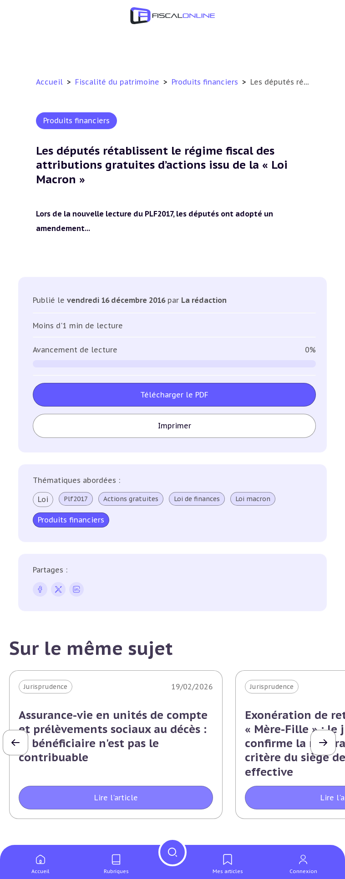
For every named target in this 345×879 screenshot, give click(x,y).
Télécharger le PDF (174, 394)
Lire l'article (116, 797)
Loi (43, 499)
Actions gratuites (130, 499)
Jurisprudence (45, 687)
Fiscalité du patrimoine (118, 81)
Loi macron (252, 499)
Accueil (49, 81)
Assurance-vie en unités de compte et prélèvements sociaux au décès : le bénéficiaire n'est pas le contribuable (113, 736)
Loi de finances (197, 499)
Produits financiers (206, 81)
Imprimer (174, 425)
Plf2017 (76, 499)
